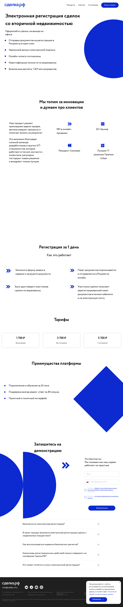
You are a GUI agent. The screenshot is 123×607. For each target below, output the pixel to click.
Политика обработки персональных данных (40, 592)
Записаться (102, 508)
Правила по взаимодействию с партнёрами (65, 593)
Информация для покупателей (36, 595)
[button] (71, 5)
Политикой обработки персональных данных (102, 593)
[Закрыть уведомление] (119, 582)
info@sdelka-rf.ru (9, 587)
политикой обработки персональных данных (100, 490)
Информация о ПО (61, 595)
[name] (101, 474)
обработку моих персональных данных (106, 488)
